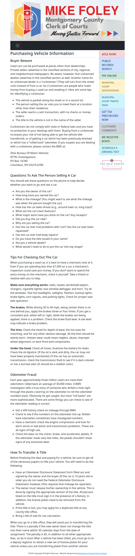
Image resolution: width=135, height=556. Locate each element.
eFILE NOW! (109, 54)
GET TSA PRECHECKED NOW (110, 116)
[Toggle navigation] (17, 45)
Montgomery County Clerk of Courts (92, 553)
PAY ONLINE (109, 75)
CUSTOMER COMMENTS (109, 128)
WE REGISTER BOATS (110, 139)
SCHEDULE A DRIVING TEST (110, 150)
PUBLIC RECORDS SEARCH (108, 65)
